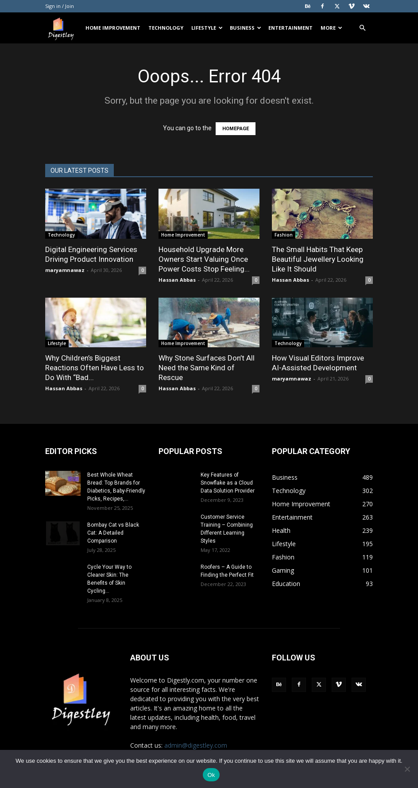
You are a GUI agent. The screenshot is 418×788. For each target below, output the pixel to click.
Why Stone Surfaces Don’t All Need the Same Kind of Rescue (207, 367)
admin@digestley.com (195, 745)
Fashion (284, 235)
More (331, 27)
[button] (362, 28)
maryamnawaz (65, 270)
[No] (407, 769)
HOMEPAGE (235, 129)
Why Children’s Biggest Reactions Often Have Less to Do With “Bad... (94, 367)
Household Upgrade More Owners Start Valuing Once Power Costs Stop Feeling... (204, 259)
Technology (165, 27)
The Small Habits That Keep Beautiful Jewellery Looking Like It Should (318, 259)
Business (245, 27)
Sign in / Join (59, 6)
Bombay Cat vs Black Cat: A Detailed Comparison (113, 533)
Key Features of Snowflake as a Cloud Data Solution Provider (228, 483)
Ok (211, 775)
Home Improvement (112, 27)
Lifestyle (207, 27)
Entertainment (290, 27)
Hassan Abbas (177, 279)
